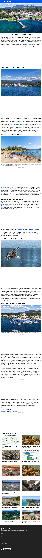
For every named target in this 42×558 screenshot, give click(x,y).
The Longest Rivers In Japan (8, 521)
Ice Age (25, 230)
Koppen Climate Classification (12, 185)
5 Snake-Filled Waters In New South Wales (11, 476)
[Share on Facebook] (3, 409)
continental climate (5, 187)
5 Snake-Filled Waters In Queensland (10, 507)
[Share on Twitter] (5, 409)
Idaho (7, 38)
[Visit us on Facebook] (4, 549)
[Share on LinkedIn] (10, 409)
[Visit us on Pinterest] (8, 549)
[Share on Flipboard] (1, 409)
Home (2, 533)
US (1, 38)
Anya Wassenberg (3, 411)
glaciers (20, 229)
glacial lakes (33, 229)
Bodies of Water (15, 411)
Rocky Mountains (34, 123)
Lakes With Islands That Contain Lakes (30, 507)
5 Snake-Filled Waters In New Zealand (30, 492)
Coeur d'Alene (21, 127)
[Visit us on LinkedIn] (10, 549)
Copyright (2, 538)
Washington (12, 127)
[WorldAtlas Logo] (7, 1)
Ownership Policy (3, 545)
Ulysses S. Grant (21, 361)
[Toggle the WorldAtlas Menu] (1, 1)
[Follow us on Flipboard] (1, 549)
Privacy (2, 536)
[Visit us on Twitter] (6, 549)
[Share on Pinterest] (8, 409)
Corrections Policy (4, 543)
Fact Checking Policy (4, 541)
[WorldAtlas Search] (40, 1)
